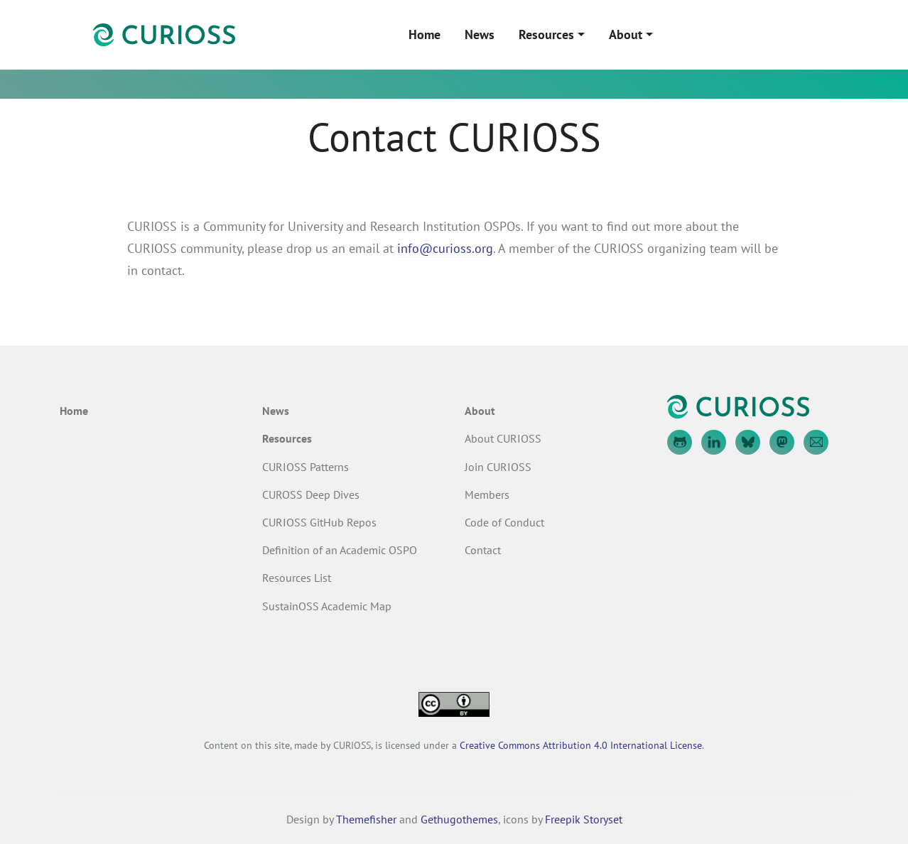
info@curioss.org (445, 248)
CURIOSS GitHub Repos (319, 522)
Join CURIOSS (498, 467)
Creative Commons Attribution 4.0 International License (581, 745)
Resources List (296, 577)
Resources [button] (546, 34)
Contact (483, 550)
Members (487, 494)
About (480, 411)
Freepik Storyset (583, 819)
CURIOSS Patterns (305, 467)
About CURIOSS (503, 438)
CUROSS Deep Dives (311, 494)
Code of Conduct (504, 522)
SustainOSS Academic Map (326, 606)
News (479, 34)
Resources (287, 438)
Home (425, 34)
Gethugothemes (459, 819)
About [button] (625, 34)
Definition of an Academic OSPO (339, 550)
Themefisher (366, 819)
